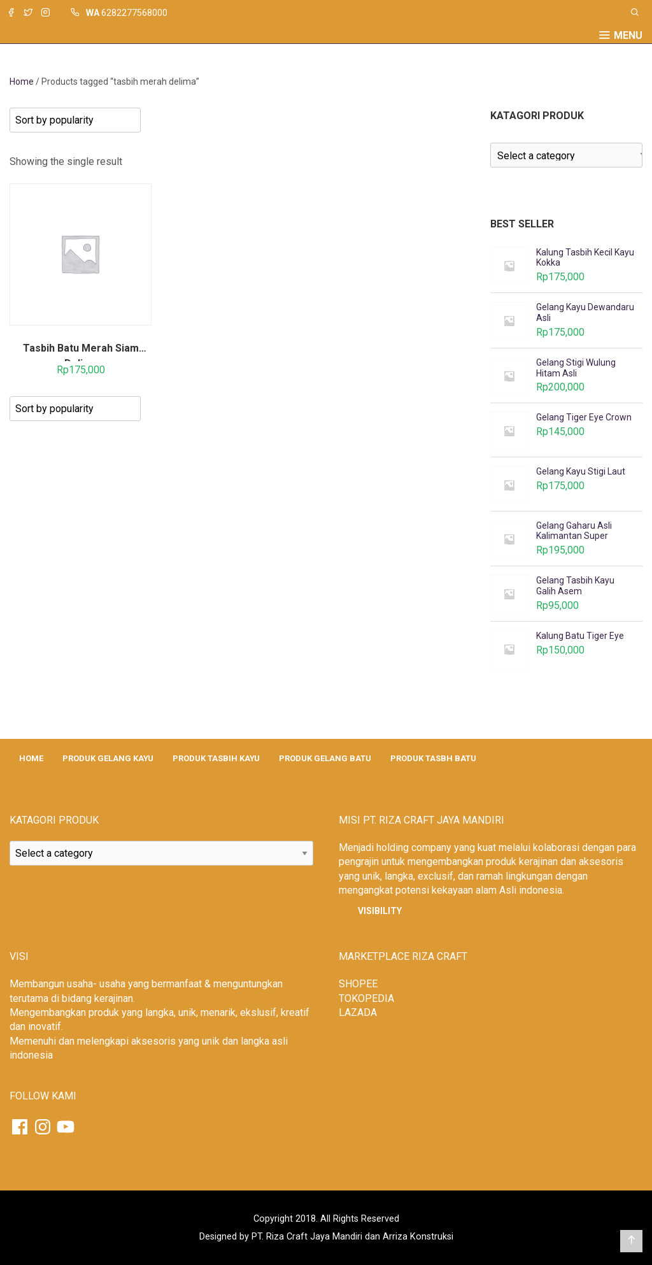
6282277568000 (134, 13)
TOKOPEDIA (366, 998)
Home (22, 81)
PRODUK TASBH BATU (433, 758)
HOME (31, 758)
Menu (628, 36)
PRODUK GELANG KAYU (107, 758)
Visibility (380, 911)
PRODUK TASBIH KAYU (216, 758)
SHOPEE (358, 984)
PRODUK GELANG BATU (325, 758)
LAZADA (358, 1012)
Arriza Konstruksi (418, 1236)
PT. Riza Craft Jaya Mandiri (307, 1236)
